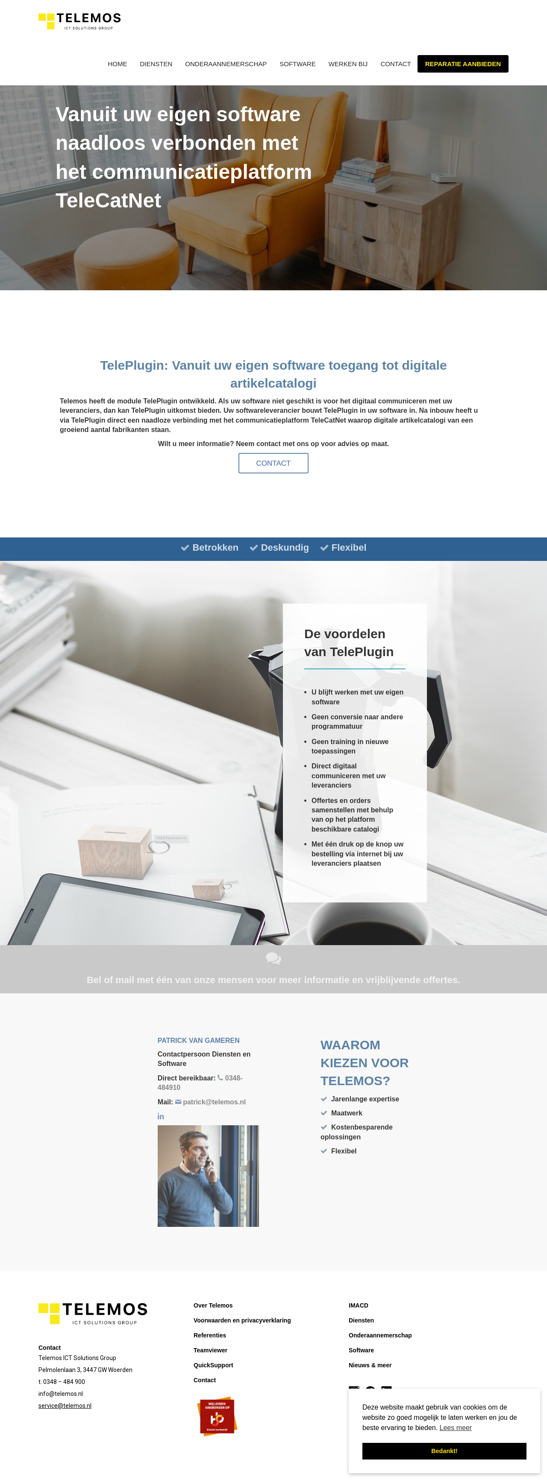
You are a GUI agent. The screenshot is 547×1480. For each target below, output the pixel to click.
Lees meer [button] (456, 1427)
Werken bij (348, 63)
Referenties (210, 1335)
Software (297, 63)
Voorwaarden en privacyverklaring (242, 1320)
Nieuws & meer (370, 1365)
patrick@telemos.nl (213, 1102)
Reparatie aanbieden (463, 63)
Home (117, 63)
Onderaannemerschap (226, 63)
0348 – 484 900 (64, 1381)
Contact (395, 63)
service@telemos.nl (64, 1405)
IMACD (358, 1305)
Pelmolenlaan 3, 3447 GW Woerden (85, 1369)
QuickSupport (213, 1365)
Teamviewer (210, 1350)
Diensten (156, 63)
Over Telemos (213, 1305)
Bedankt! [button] (444, 1451)
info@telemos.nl (60, 1393)
